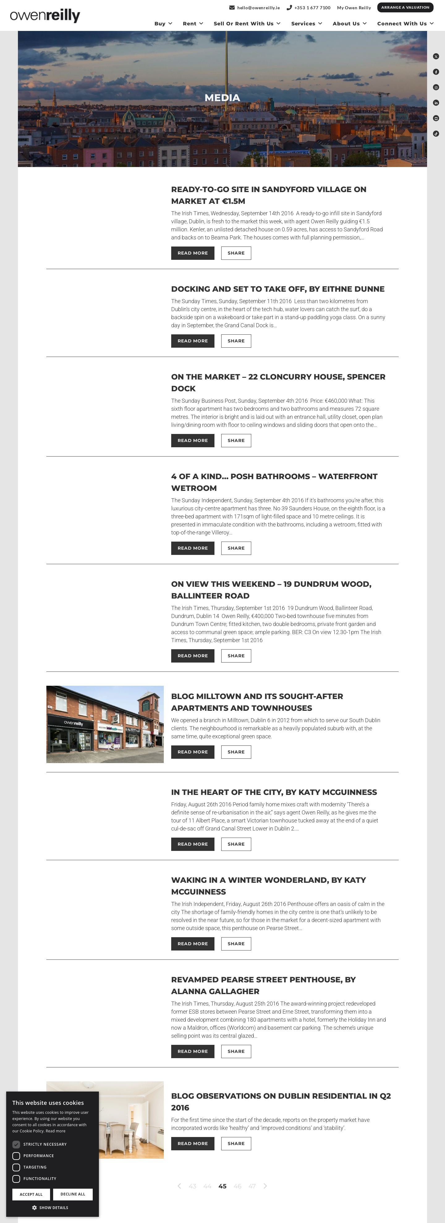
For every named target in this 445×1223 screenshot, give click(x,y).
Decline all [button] (73, 1194)
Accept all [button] (31, 1194)
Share (236, 253)
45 (222, 1186)
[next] (265, 1186)
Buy (160, 24)
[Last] (274, 1186)
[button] (52, 1207)
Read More (193, 253)
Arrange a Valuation (405, 7)
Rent (190, 24)
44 (207, 1186)
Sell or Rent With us (244, 24)
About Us (346, 24)
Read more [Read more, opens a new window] (56, 1131)
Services (303, 24)
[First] (170, 1186)
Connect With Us (402, 24)
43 (192, 1186)
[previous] (179, 1186)
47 (252, 1186)
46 (237, 1186)
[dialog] (52, 1154)
